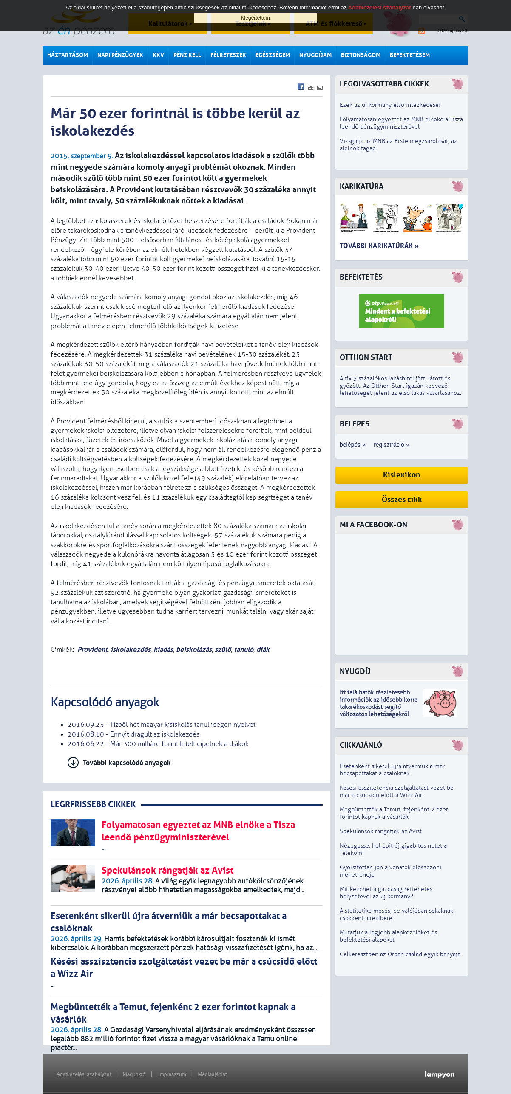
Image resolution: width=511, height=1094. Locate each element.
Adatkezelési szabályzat (84, 1074)
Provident (92, 650)
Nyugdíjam (315, 55)
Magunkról (135, 1074)
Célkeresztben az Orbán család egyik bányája (400, 954)
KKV (158, 55)
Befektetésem (410, 55)
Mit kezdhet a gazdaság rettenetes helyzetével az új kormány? (386, 892)
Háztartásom (67, 55)
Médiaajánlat (212, 1074)
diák (263, 650)
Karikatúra (361, 186)
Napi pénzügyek (120, 55)
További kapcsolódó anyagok (127, 763)
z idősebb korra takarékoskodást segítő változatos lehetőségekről (378, 707)
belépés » (353, 444)
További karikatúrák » (379, 246)
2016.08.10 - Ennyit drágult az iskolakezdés (133, 734)
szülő (223, 650)
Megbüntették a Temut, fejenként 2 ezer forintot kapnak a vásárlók (394, 813)
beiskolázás (194, 650)
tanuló (243, 650)
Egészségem (273, 55)
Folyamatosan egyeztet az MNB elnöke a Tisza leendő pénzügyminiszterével (401, 123)
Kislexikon (401, 475)
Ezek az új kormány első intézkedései (390, 105)
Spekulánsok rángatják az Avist (381, 831)
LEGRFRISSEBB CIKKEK (93, 804)
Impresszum (172, 1074)
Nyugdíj (355, 671)
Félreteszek (228, 55)
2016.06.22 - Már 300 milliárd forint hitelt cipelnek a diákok (158, 744)
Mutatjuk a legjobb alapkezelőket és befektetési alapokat (388, 936)
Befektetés (361, 277)
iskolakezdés (130, 650)
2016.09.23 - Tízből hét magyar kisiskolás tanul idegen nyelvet (162, 724)
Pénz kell (187, 55)
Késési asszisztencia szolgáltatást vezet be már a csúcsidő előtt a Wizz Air (397, 791)
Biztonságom (360, 55)
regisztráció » (391, 444)
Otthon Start (366, 357)
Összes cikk (402, 499)
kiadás (163, 650)
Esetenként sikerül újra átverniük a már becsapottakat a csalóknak (392, 770)
